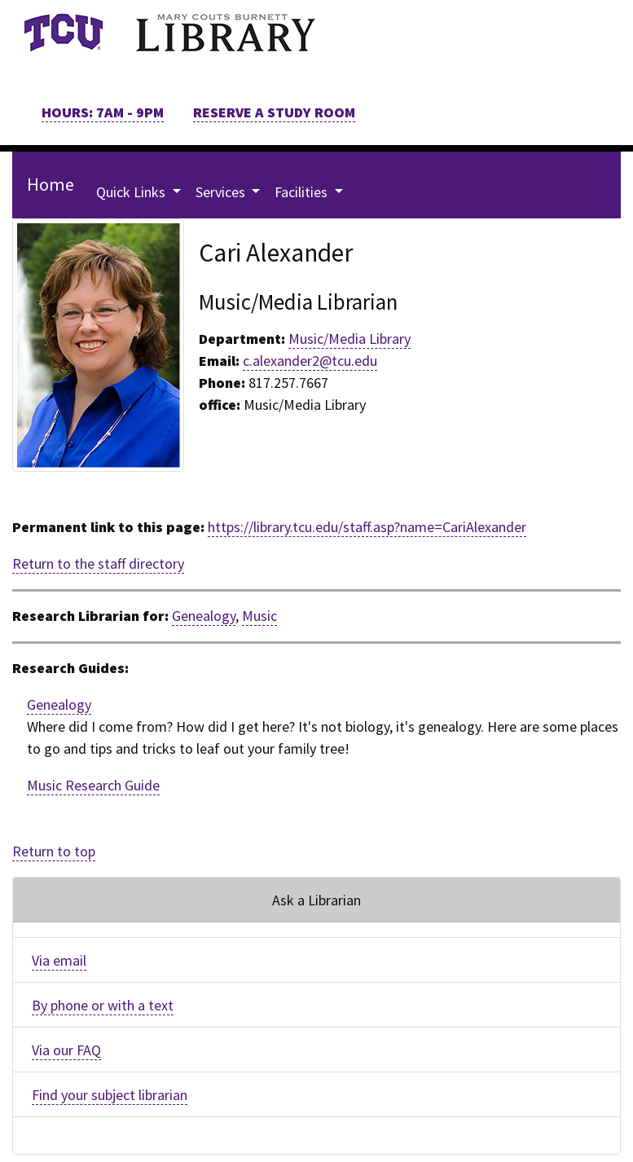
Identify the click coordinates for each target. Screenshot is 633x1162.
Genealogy (203, 615)
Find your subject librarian (109, 1094)
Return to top (53, 851)
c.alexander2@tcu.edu (310, 360)
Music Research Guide (93, 785)
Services (222, 192)
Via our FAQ (66, 1050)
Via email (59, 960)
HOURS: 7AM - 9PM (103, 112)
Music (259, 615)
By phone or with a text (103, 1005)
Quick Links (132, 192)
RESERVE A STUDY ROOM (274, 112)
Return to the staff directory (98, 563)
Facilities (303, 192)
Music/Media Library (349, 338)
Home (50, 184)
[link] (63, 32)
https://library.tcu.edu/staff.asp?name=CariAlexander (367, 526)
